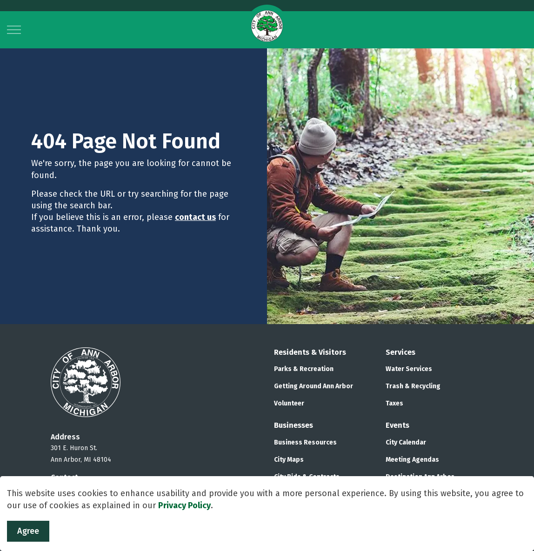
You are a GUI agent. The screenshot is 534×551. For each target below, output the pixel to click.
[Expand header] (14, 29)
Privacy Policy (184, 520)
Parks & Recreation (304, 369)
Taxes (394, 403)
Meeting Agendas (412, 460)
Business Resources (305, 442)
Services (400, 352)
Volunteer (289, 403)
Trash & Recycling (413, 386)
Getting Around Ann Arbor (313, 386)
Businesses (293, 425)
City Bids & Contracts (307, 477)
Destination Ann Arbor (420, 477)
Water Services (409, 369)
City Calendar (406, 442)
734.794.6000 (73, 489)
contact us (195, 217)
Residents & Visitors (310, 352)
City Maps (289, 460)
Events (397, 425)
